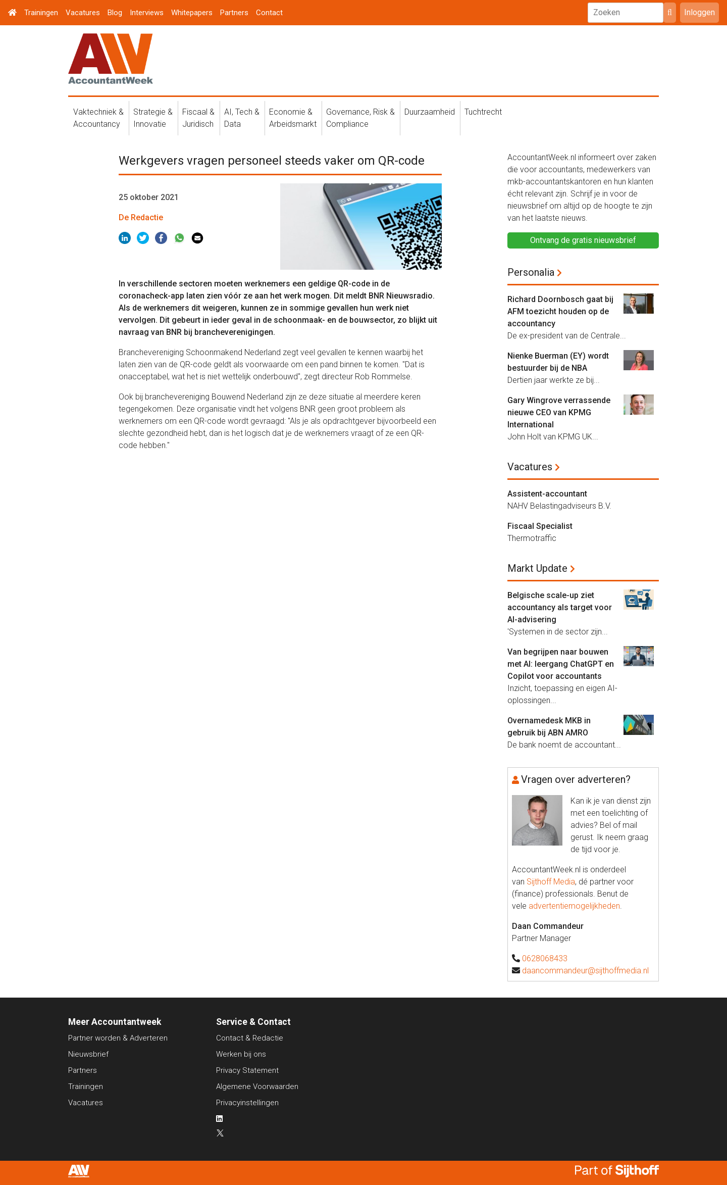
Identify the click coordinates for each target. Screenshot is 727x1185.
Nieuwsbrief (88, 1054)
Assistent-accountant (547, 494)
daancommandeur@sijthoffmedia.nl (585, 970)
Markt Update (537, 568)
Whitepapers (192, 12)
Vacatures (83, 12)
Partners (234, 12)
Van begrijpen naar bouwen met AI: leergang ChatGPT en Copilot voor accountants (560, 664)
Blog (115, 12)
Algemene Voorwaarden (257, 1086)
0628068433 (544, 958)
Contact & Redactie (249, 1038)
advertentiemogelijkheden (574, 906)
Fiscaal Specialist (540, 526)
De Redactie (141, 217)
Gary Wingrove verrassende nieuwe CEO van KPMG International (558, 412)
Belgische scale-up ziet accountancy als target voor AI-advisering (559, 607)
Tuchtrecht (483, 112)
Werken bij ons (241, 1054)
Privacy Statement (247, 1070)
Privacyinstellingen (247, 1102)
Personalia (530, 272)
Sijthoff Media (551, 881)
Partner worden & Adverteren (118, 1038)
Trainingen (41, 12)
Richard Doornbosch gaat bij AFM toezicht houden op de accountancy (560, 311)
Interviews (147, 12)
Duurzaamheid (429, 112)
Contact (269, 12)
